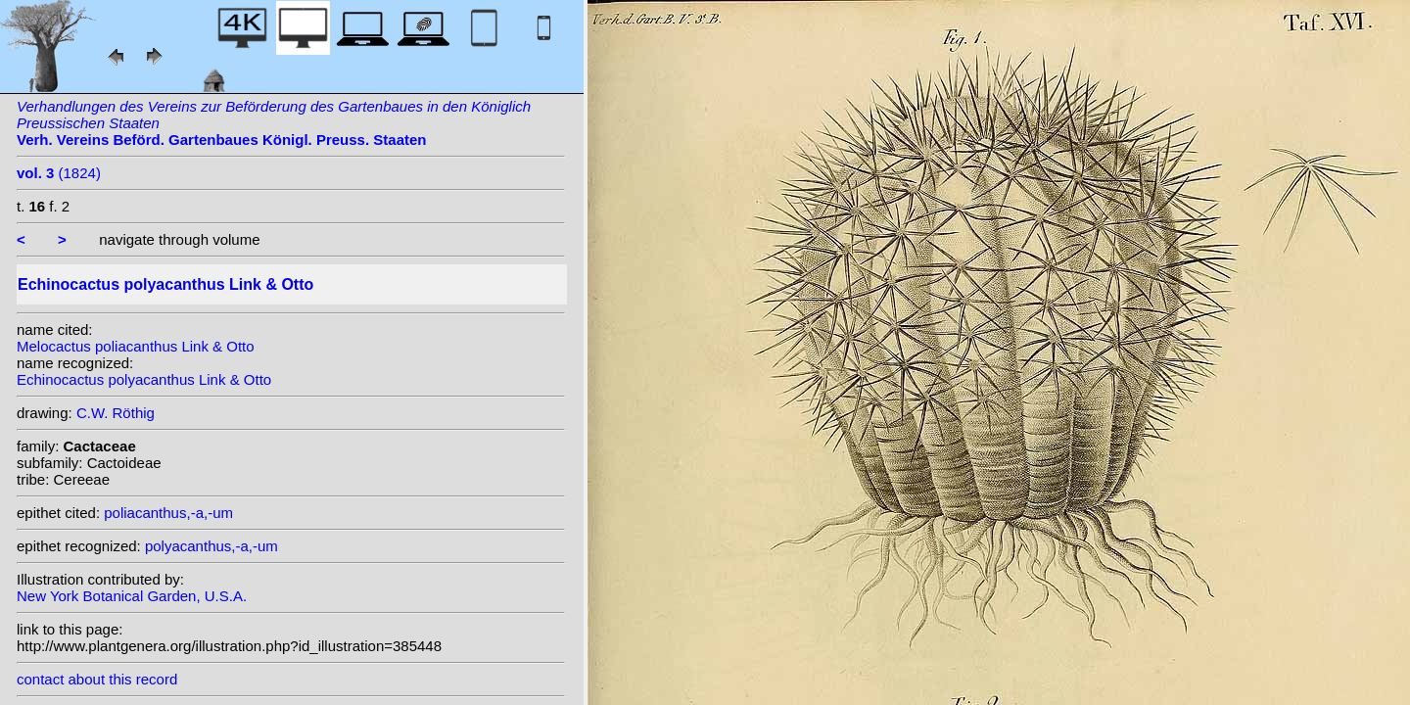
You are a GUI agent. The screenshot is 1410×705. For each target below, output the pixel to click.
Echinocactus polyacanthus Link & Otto (144, 379)
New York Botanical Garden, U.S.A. (132, 596)
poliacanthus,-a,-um (168, 512)
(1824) (59, 172)
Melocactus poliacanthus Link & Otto (136, 346)
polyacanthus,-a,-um (211, 546)
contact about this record (97, 679)
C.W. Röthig (115, 412)
